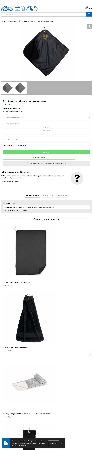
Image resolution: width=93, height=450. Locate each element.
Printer (49, 404)
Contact (49, 365)
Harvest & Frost (52, 407)
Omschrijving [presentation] (47, 195)
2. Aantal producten (10, 139)
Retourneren (51, 376)
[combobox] (43, 14)
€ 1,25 (7, 330)
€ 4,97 (52, 273)
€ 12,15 (53, 327)
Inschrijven (87, 429)
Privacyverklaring (6, 407)
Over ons (50, 362)
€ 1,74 (7, 273)
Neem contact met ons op (10, 182)
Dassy (49, 401)
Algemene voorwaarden (8, 401)
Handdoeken (13, 21)
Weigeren (61, 443)
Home (3, 21)
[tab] (32, 195)
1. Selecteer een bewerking (13, 117)
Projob (49, 410)
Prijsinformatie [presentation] (32, 195)
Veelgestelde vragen (53, 370)
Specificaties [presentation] (61, 195)
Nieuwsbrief (51, 368)
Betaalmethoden (52, 373)
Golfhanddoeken (24, 21)
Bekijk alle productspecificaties (13, 111)
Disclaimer (4, 410)
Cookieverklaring (6, 404)
